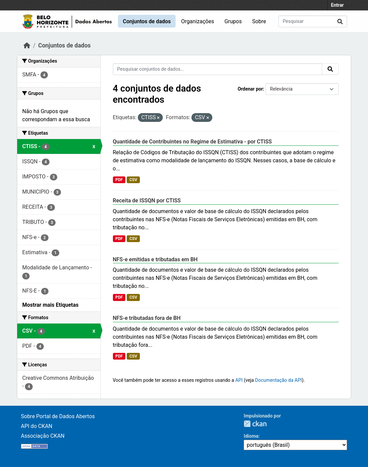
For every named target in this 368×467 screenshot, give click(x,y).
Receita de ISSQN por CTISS (147, 200)
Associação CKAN (43, 436)
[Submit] (340, 21)
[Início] (27, 45)
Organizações (197, 21)
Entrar (337, 5)
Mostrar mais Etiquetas (50, 305)
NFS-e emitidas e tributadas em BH (155, 259)
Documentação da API (278, 380)
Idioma (251, 436)
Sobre (259, 21)
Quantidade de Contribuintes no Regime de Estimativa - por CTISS (192, 141)
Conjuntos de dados (147, 21)
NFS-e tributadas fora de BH (147, 318)
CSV (133, 179)
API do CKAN (36, 426)
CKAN (255, 423)
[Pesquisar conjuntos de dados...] (312, 21)
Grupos (233, 21)
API (239, 380)
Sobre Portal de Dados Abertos (58, 416)
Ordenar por (250, 89)
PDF (119, 179)
